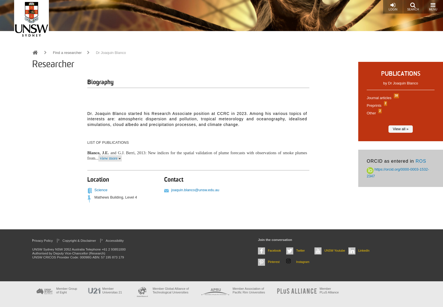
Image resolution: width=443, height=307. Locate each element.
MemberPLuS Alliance (329, 290)
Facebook (274, 250)
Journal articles (382, 98)
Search (413, 6)
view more (108, 158)
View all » (400, 129)
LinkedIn (364, 250)
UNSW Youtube (334, 250)
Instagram (302, 262)
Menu (433, 6)
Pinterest (274, 262)
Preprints (376, 105)
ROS (421, 161)
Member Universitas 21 (112, 290)
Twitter (300, 250)
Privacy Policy (42, 240)
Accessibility (115, 240)
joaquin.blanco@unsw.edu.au (195, 190)
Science (100, 190)
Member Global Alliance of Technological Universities (171, 290)
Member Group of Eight (66, 290)
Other (373, 113)
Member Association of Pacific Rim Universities (249, 290)
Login (392, 6)
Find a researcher (67, 53)
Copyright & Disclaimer (79, 240)
